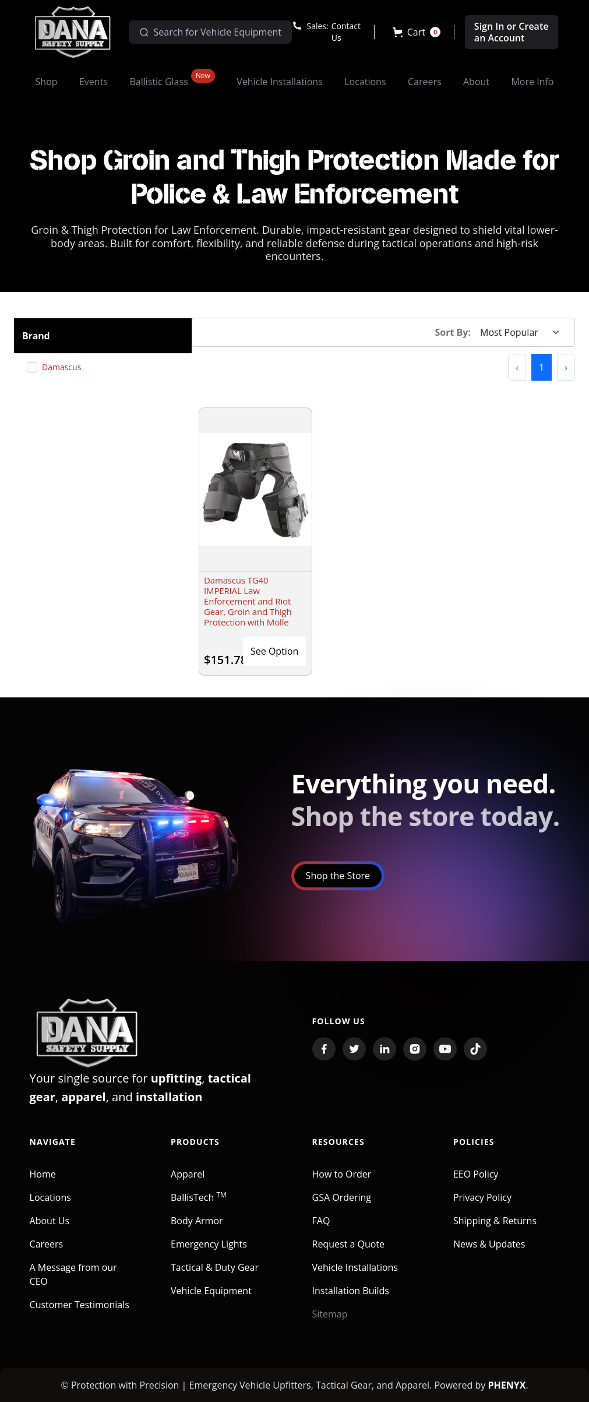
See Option (274, 651)
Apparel (187, 1185)
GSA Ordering (342, 1208)
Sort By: (453, 332)
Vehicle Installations (355, 1278)
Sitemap (330, 1325)
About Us (50, 1231)
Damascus (66, 367)
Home (43, 1185)
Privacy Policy (482, 1208)
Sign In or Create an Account (511, 32)
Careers (47, 1255)
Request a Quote (348, 1255)
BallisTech (199, 1208)
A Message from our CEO (73, 1285)
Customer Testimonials (79, 1315)
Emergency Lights (209, 1255)
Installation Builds (350, 1301)
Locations (50, 1208)
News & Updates (489, 1255)
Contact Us (346, 31)
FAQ (321, 1231)
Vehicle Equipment (211, 1301)
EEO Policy (475, 1185)
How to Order (342, 1185)
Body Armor (197, 1231)
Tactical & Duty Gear (215, 1278)
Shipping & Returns (495, 1231)
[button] (417, 32)
